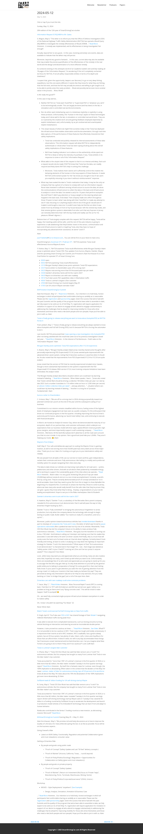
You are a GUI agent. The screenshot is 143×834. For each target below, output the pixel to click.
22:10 (43, 265)
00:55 (43, 263)
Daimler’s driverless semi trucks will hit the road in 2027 (57, 496)
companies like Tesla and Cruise (64, 524)
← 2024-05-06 (34, 822)
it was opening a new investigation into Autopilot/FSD (85, 334)
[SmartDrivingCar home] (23, 5)
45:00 (43, 280)
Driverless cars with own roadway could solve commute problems (61, 580)
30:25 (43, 270)
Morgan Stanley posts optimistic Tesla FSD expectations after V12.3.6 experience (67, 346)
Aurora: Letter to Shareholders (48, 395)
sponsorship (65, 299)
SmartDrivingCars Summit (49, 717)
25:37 (43, 268)
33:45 (43, 273)
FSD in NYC (65, 615)
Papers (122, 5)
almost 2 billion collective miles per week (54, 386)
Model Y (94, 615)
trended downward (88, 521)
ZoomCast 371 (56, 242)
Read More (94, 44)
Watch (53, 584)
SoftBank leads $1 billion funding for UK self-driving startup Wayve (62, 680)
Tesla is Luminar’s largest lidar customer (52, 648)
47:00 (43, 283)
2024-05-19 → (109, 822)
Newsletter (101, 5)
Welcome (90, 5)
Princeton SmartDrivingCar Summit (53, 290)
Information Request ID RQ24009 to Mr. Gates (54, 34)
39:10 (43, 278)
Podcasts (113, 5)
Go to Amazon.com (56, 238)
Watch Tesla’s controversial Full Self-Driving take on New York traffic (62, 611)
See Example (77, 787)
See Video (94, 628)
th (39, 290)
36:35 (43, 275)
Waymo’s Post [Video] (45, 442)
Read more (63, 294)
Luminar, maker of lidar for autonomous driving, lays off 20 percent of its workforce (73, 671)
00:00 (43, 260)
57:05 (43, 285)
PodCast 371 (67, 242)
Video (58, 584)
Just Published (42, 238)
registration (52, 299)
